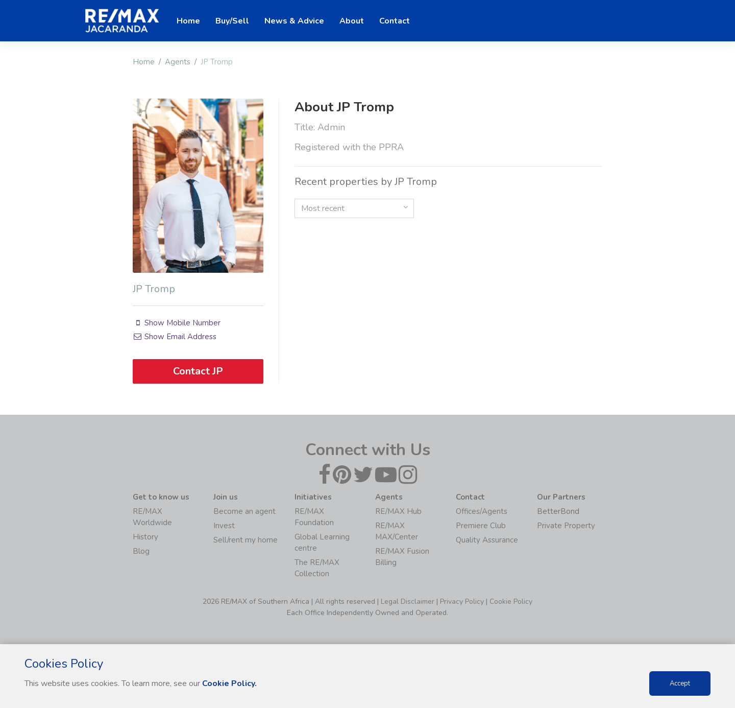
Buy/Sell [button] (232, 21)
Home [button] (188, 21)
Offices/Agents (481, 511)
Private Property (566, 526)
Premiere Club (481, 526)
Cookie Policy (510, 601)
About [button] (351, 21)
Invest (224, 526)
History (145, 537)
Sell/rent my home (245, 540)
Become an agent (244, 511)
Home (144, 62)
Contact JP (198, 371)
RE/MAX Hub (398, 511)
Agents (177, 62)
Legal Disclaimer (407, 601)
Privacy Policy (462, 601)
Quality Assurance (487, 540)
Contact (394, 21)
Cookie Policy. (229, 683)
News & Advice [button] (294, 21)
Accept (680, 683)
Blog (141, 551)
